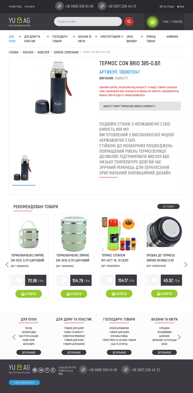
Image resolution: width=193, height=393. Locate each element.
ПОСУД (28, 328)
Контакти (30, 6)
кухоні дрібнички (119, 328)
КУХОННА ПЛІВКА (119, 336)
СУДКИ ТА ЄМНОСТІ (74, 332)
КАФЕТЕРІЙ (28, 340)
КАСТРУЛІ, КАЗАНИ (28, 336)
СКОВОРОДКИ (29, 332)
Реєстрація (167, 6)
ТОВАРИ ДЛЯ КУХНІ (74, 340)
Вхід (180, 6)
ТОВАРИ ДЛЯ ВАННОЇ (74, 343)
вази (164, 343)
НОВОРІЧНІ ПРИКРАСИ (74, 336)
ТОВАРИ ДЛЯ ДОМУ (74, 328)
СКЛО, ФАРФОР (131, 39)
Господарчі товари (59, 39)
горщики (164, 328)
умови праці (15, 6)
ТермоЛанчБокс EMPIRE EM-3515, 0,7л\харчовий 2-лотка (27, 260)
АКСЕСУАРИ (28, 343)
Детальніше (28, 352)
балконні (164, 336)
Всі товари (168, 206)
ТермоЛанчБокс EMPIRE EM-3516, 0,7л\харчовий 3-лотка (72, 260)
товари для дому (119, 332)
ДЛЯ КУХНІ (12, 39)
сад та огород (119, 343)
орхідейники (164, 332)
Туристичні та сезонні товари (119, 340)
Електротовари (110, 36)
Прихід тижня (150, 39)
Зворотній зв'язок (24, 382)
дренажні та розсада (164, 340)
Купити (28, 294)
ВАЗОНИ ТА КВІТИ (84, 39)
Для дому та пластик (32, 39)
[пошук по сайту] (88, 21)
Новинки (172, 36)
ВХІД (60, 373)
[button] (19, 34)
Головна (13, 52)
